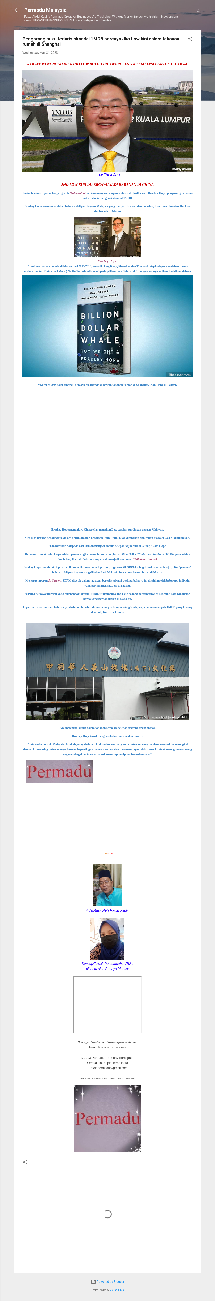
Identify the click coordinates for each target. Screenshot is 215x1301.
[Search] (198, 11)
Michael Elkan (117, 1290)
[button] (190, 39)
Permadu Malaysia (45, 10)
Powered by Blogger (107, 1282)
